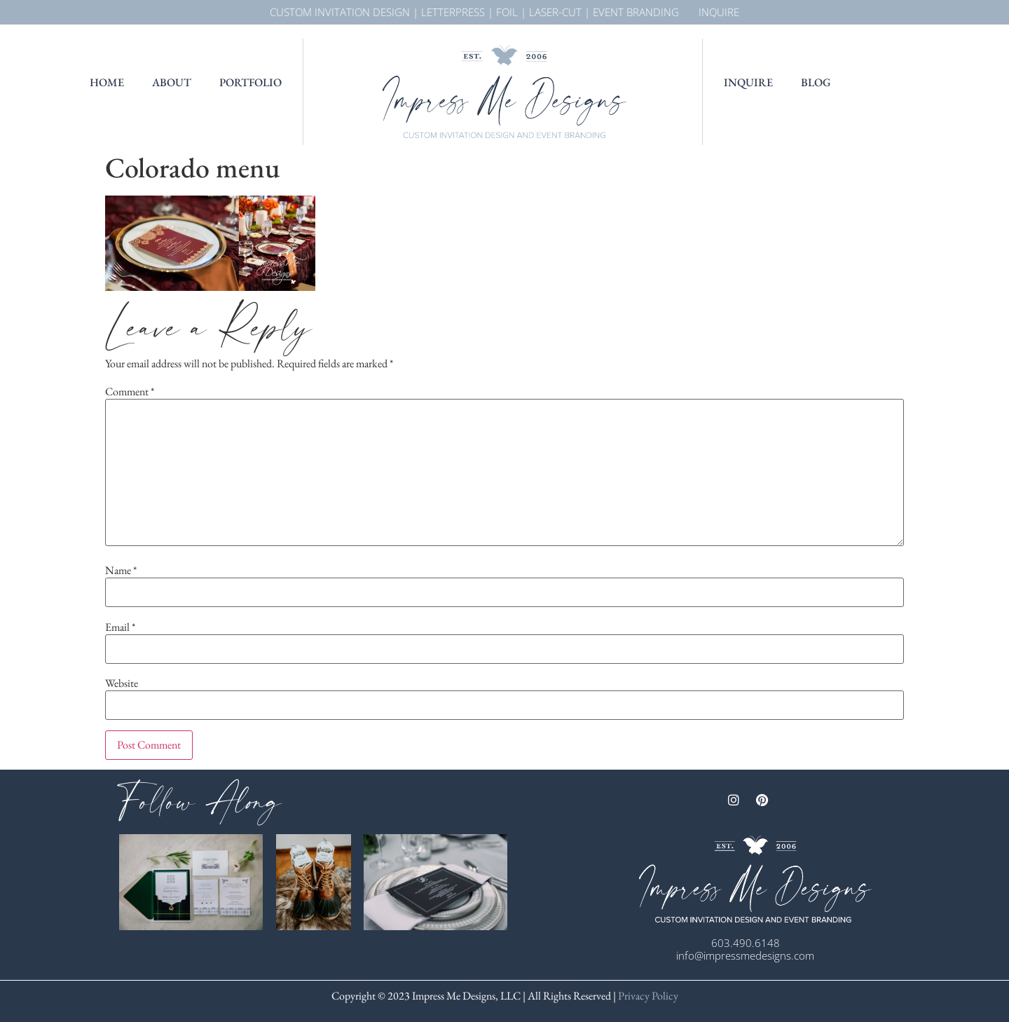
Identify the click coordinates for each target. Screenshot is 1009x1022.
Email (120, 627)
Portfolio (250, 82)
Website (121, 683)
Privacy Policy (647, 995)
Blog (816, 82)
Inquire (748, 82)
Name (121, 570)
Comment (129, 391)
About (171, 82)
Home (107, 82)
